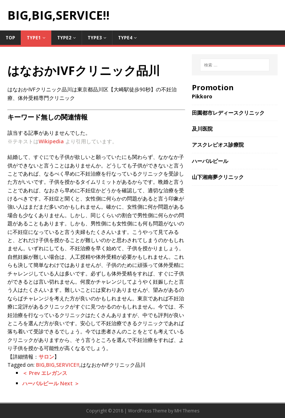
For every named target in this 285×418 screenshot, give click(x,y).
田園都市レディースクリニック (228, 112)
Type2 (64, 38)
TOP (10, 38)
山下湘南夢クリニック (218, 176)
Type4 (125, 38)
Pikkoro (202, 96)
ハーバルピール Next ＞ (50, 383)
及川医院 (202, 128)
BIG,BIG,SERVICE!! (57, 364)
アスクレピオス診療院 (218, 144)
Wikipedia (51, 141)
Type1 (34, 38)
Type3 (95, 38)
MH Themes (186, 411)
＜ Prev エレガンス (44, 372)
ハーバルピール (210, 160)
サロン (46, 356)
